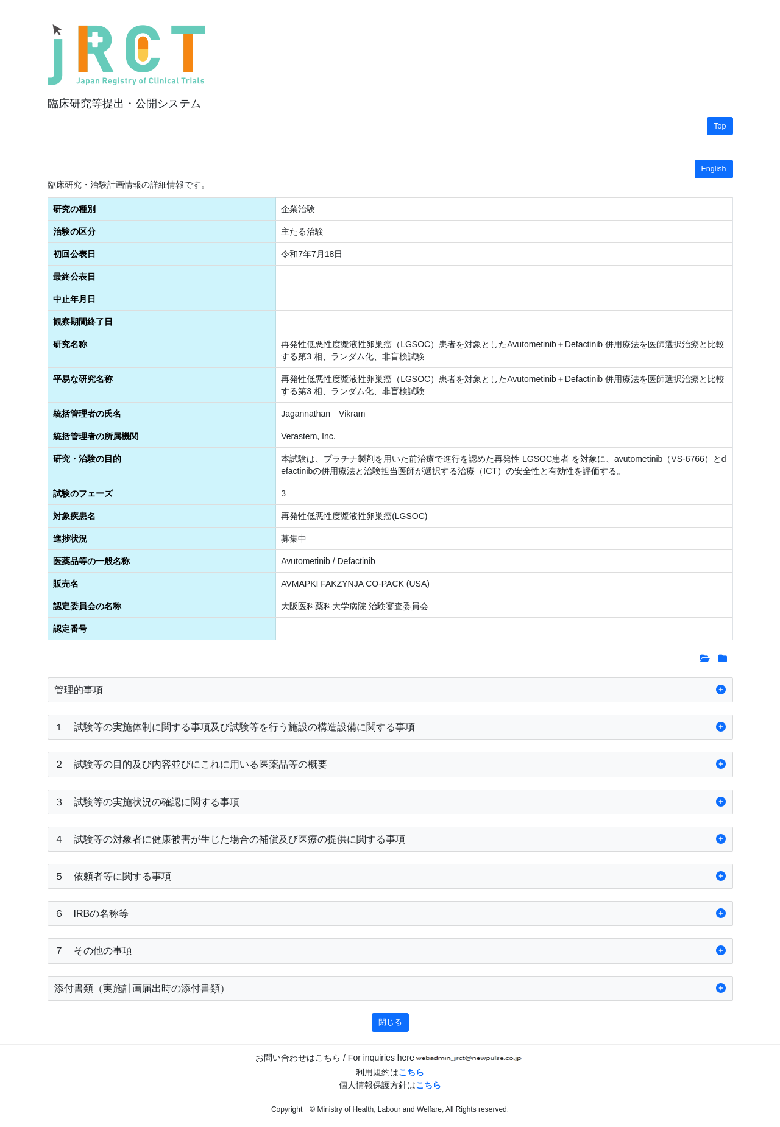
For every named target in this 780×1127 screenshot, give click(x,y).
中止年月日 (74, 299)
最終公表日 (74, 276)
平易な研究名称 (83, 379)
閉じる (390, 1022)
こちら (411, 1072)
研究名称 (70, 344)
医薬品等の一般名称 (91, 561)
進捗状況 (70, 538)
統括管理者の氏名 (87, 414)
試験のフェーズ (83, 493)
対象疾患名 (74, 516)
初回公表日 (74, 254)
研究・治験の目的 (87, 459)
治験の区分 (74, 231)
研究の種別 (74, 209)
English (713, 168)
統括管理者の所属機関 (95, 436)
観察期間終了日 (83, 322)
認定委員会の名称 (87, 606)
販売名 (66, 583)
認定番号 (70, 629)
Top (720, 126)
